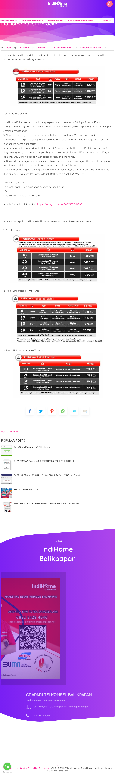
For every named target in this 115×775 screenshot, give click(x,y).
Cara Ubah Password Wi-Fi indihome (32, 447)
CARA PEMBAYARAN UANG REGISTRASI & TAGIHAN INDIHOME (44, 461)
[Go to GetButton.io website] (7, 772)
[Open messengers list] (7, 766)
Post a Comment (10, 431)
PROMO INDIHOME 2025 (26, 489)
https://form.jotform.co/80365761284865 (59, 204)
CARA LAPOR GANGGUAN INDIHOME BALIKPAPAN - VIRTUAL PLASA (47, 475)
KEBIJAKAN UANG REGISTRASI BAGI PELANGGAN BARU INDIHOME (46, 503)
